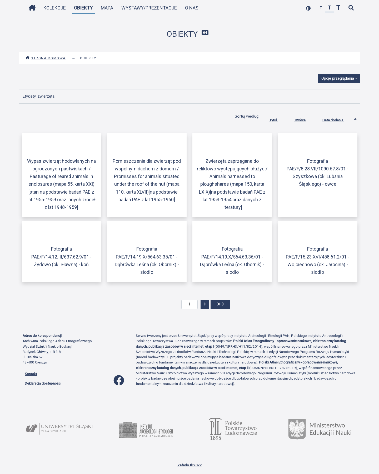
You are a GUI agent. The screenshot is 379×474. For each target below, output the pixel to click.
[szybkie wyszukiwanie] (351, 8)
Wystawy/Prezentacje (149, 8)
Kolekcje (54, 8)
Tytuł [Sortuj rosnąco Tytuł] (277, 119)
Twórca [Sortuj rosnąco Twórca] (304, 119)
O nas (191, 8)
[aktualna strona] (189, 304)
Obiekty (83, 8)
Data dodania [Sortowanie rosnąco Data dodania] (337, 119)
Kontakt (31, 374)
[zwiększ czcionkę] (338, 8)
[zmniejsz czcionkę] (321, 8)
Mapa (107, 8)
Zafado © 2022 (189, 465)
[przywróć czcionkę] (329, 8)
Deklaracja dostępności (43, 383)
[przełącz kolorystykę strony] (308, 8)
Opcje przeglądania (337, 78)
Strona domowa (46, 58)
